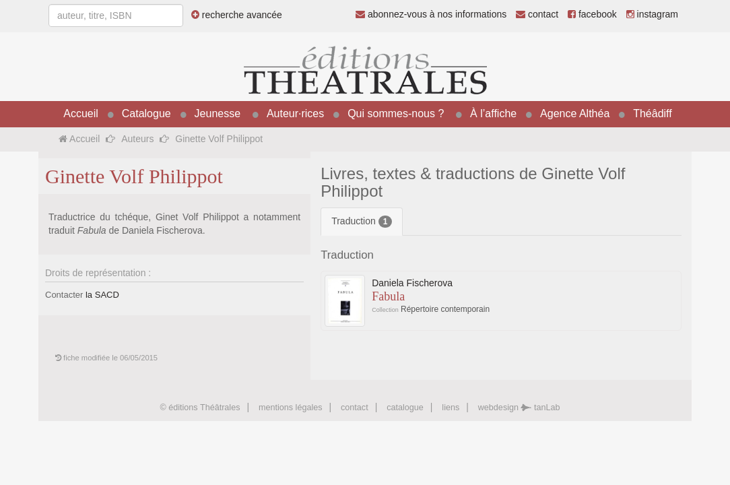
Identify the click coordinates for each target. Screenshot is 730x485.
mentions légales (291, 407)
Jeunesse (218, 113)
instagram (652, 14)
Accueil (80, 113)
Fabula (388, 296)
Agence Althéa (574, 113)
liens (450, 407)
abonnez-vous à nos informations (431, 14)
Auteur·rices (295, 113)
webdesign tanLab (519, 407)
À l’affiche (493, 113)
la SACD (102, 295)
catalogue (405, 407)
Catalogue (146, 113)
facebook (592, 14)
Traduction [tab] (361, 222)
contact (537, 14)
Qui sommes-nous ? (395, 113)
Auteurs (137, 138)
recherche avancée (236, 14)
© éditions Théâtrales (200, 407)
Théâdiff (652, 113)
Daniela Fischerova (412, 283)
